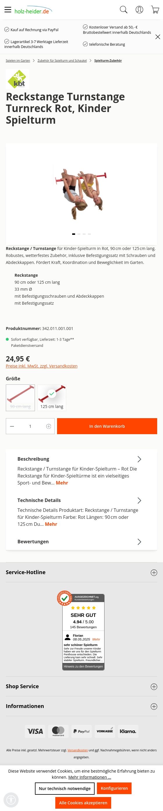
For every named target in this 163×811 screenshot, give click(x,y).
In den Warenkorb (107, 426)
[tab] (80, 470)
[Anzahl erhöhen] (49, 426)
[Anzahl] (30, 426)
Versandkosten (78, 750)
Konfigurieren (114, 788)
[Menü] (8, 9)
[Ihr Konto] (139, 9)
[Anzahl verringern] (12, 426)
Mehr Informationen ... (89, 777)
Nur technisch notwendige (65, 788)
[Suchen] (124, 9)
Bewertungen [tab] (80, 541)
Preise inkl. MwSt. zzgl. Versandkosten (41, 366)
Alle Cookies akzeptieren (83, 802)
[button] (73, 234)
